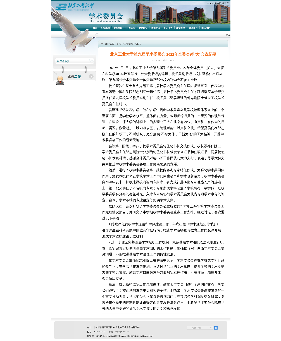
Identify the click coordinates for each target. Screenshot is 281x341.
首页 (95, 28)
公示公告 (168, 28)
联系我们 (193, 28)
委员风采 (143, 28)
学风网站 (205, 28)
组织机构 (105, 28)
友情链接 (180, 28)
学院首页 (224, 6)
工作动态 (130, 28)
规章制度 (118, 28)
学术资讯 (155, 28)
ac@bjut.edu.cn (122, 331)
